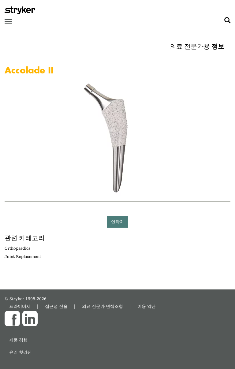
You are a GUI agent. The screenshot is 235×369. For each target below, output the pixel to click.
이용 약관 (146, 306)
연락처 (117, 222)
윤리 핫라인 (20, 352)
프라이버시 (20, 306)
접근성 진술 (56, 306)
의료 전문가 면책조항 (102, 306)
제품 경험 (18, 340)
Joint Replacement (23, 256)
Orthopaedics (17, 248)
